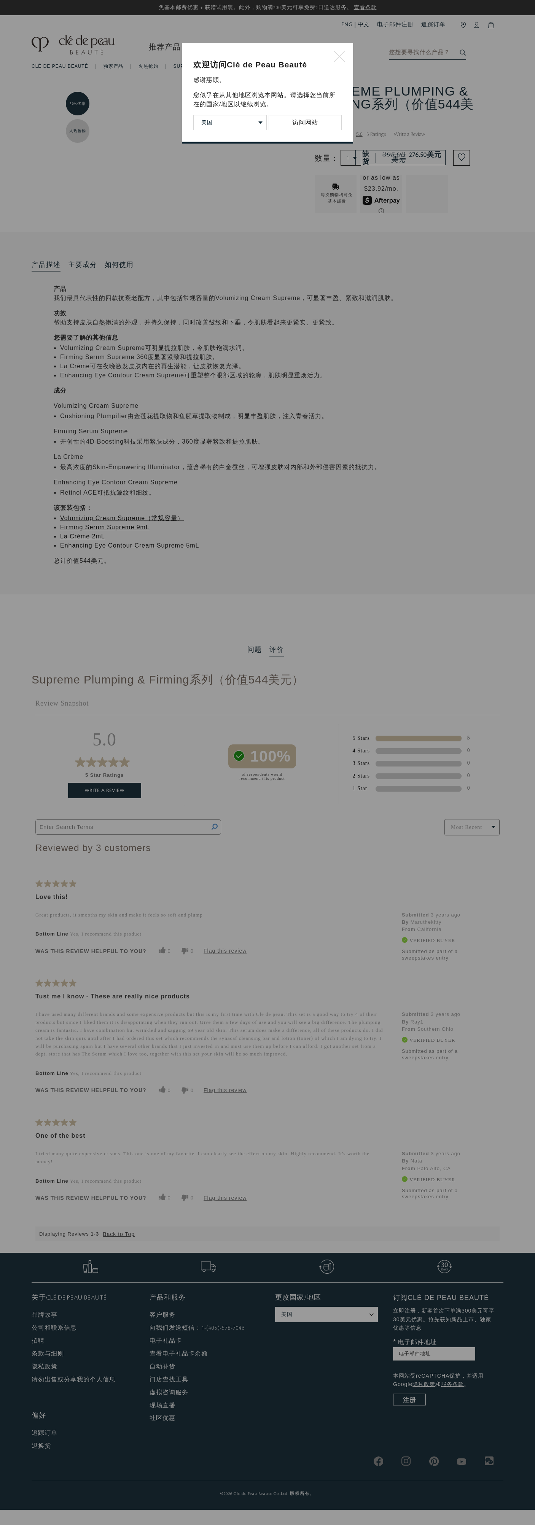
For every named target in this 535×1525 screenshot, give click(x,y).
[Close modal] (340, 57)
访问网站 (305, 122)
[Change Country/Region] (230, 122)
